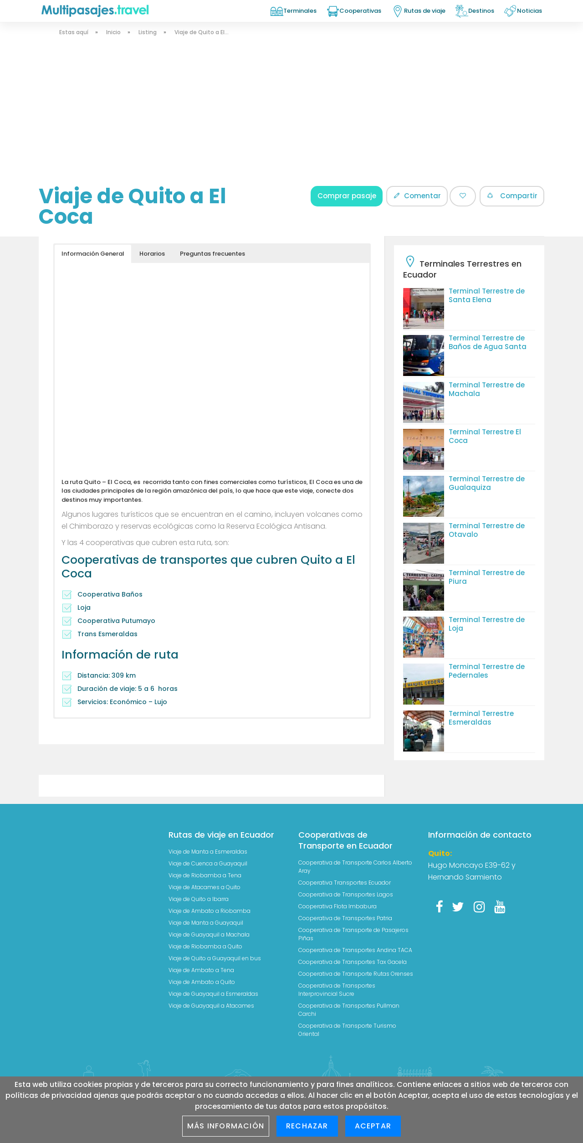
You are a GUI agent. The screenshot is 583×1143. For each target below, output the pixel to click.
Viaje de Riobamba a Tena (205, 875)
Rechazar (307, 1126)
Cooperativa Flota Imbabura (337, 906)
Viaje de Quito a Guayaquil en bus (215, 958)
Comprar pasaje (346, 196)
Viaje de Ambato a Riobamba (210, 911)
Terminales (300, 10)
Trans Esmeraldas (107, 633)
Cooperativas (360, 10)
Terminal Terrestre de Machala (487, 389)
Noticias (529, 10)
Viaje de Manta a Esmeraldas (208, 851)
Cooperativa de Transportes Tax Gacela (352, 962)
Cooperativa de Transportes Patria (345, 918)
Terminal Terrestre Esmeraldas (481, 718)
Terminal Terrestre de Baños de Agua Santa (488, 342)
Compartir (511, 196)
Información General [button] (92, 253)
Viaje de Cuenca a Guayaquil (208, 863)
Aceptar (373, 1126)
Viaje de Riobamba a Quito (205, 946)
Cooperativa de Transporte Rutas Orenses (355, 974)
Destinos (481, 10)
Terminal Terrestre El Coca (485, 436)
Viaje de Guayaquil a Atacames (211, 1005)
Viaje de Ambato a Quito (202, 982)
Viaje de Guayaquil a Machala (209, 934)
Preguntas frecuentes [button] (212, 253)
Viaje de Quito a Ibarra (199, 899)
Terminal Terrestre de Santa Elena (487, 295)
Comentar (417, 196)
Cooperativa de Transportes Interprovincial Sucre (336, 990)
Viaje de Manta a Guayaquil (206, 923)
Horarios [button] (152, 253)
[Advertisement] (289, 117)
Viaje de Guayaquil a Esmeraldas (213, 994)
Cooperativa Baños (110, 594)
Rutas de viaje (424, 10)
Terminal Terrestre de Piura (487, 577)
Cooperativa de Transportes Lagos (345, 894)
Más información (225, 1126)
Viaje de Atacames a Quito (204, 887)
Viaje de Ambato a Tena (201, 970)
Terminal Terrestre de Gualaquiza (487, 483)
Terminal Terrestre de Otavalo (487, 530)
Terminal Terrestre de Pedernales (487, 671)
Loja (84, 607)
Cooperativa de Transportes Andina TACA (355, 950)
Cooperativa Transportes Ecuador (344, 882)
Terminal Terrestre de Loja (487, 624)
